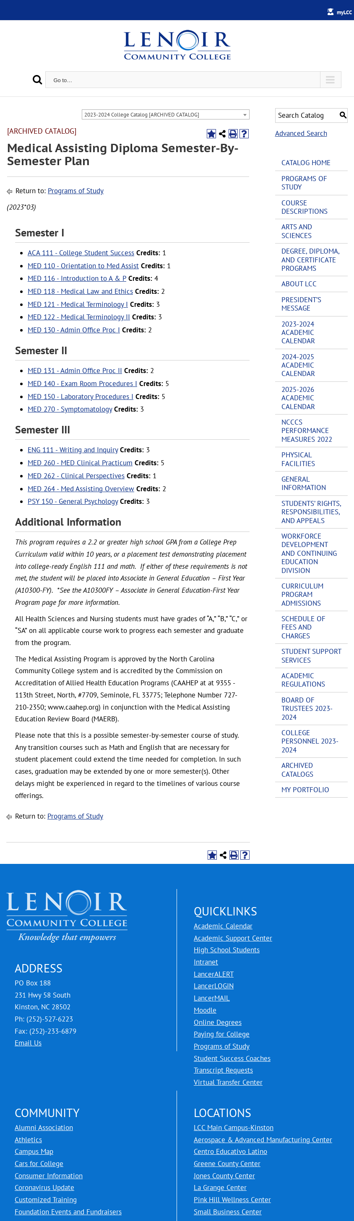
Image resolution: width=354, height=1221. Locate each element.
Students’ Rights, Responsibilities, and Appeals (311, 512)
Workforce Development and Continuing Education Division (309, 553)
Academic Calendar (223, 926)
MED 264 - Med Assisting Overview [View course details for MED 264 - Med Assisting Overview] (81, 488)
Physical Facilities (298, 459)
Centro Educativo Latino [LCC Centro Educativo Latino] (230, 1151)
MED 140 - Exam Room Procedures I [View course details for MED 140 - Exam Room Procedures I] (82, 383)
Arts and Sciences (296, 231)
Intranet (206, 962)
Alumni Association (44, 1127)
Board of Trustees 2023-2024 (307, 708)
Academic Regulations (303, 680)
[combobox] (166, 114)
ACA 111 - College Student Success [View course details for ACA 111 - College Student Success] (81, 252)
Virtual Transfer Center (228, 1082)
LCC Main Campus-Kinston (233, 1127)
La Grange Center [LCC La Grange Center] (220, 1187)
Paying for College (222, 1034)
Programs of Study (76, 190)
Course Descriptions (304, 207)
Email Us (28, 1042)
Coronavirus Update (44, 1187)
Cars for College (39, 1163)
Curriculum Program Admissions (302, 594)
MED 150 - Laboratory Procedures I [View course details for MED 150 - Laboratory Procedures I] (80, 396)
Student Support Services (311, 655)
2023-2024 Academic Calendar (298, 332)
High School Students (227, 949)
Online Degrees (218, 1022)
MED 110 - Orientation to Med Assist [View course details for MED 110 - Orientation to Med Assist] (83, 265)
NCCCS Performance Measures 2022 (306, 430)
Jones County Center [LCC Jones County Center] (224, 1175)
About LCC (299, 283)
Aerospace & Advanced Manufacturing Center (263, 1139)
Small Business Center (228, 1211)
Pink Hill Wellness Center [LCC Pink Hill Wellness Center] (232, 1199)
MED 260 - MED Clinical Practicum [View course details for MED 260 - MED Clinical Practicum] (80, 462)
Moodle (205, 1010)
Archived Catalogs (297, 769)
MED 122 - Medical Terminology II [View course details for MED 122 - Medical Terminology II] (79, 316)
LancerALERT (214, 974)
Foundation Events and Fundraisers (68, 1211)
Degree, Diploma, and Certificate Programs (310, 259)
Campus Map (34, 1151)
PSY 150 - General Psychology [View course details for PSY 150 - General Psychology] (73, 501)
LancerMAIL (212, 998)
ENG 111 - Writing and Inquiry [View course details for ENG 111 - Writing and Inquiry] (73, 449)
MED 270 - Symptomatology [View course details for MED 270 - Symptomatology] (70, 409)
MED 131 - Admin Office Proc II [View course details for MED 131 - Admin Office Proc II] (75, 370)
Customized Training (46, 1199)
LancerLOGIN (214, 985)
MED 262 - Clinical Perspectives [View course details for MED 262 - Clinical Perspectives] (76, 475)
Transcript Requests (223, 1070)
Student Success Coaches (232, 1058)
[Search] (37, 79)
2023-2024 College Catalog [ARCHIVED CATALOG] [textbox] (141, 114)
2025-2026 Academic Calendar (298, 398)
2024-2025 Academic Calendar (298, 365)
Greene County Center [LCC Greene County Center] (227, 1163)
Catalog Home (306, 162)
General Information (303, 483)
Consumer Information (49, 1175)
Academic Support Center (233, 938)
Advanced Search (301, 133)
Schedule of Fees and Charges (303, 627)
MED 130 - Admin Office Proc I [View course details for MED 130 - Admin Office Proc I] (74, 329)
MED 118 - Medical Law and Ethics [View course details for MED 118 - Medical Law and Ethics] (80, 291)
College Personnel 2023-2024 (309, 741)
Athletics (28, 1139)
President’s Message (301, 304)
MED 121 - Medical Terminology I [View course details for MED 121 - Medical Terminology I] (78, 304)
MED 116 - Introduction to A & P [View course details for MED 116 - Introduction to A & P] (77, 278)
